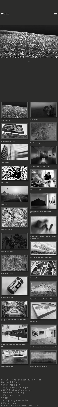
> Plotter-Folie (8, 403)
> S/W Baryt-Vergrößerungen (16, 390)
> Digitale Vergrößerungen (15, 387)
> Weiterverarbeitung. (12, 392)
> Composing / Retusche (14, 400)
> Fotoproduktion (10, 395)
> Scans (5, 398)
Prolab (5, 13)
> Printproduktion (10, 385)
